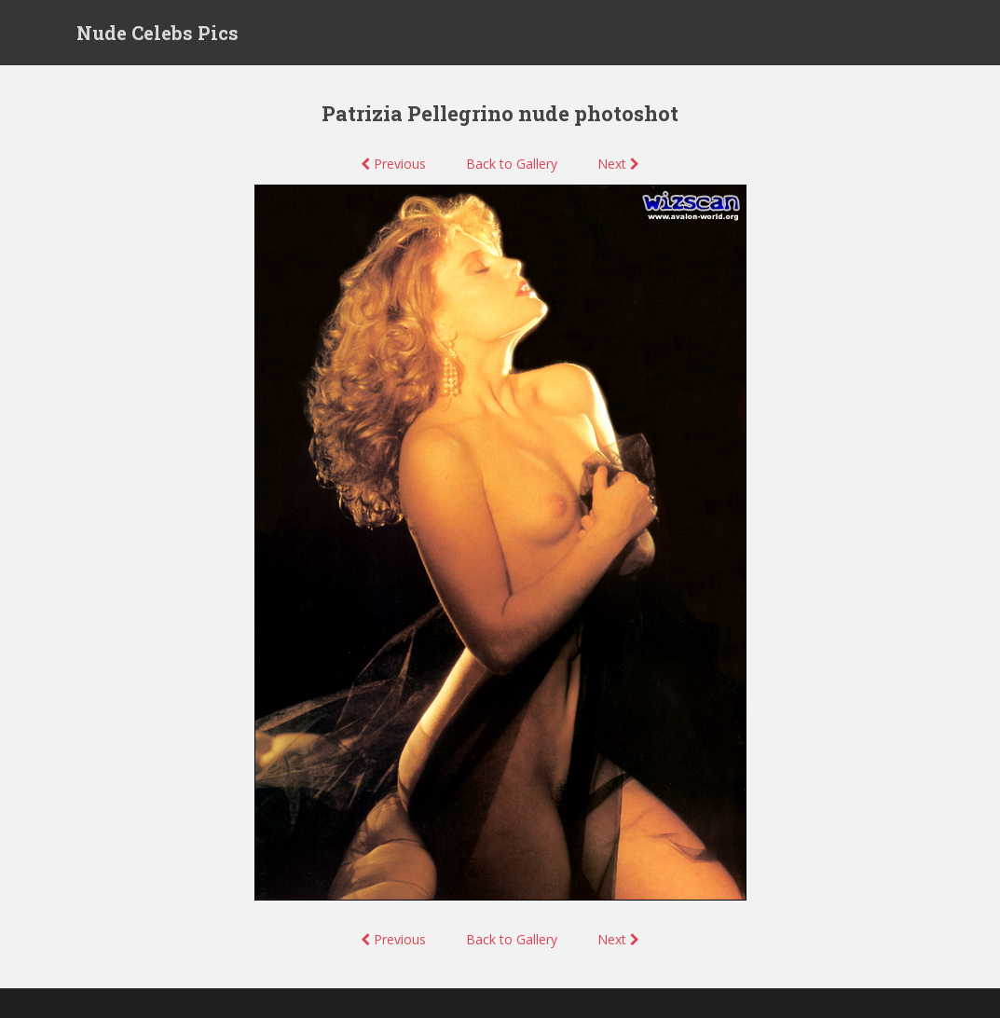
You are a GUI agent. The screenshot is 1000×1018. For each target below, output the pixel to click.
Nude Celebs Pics (157, 33)
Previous (393, 163)
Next (618, 163)
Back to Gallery (511, 163)
